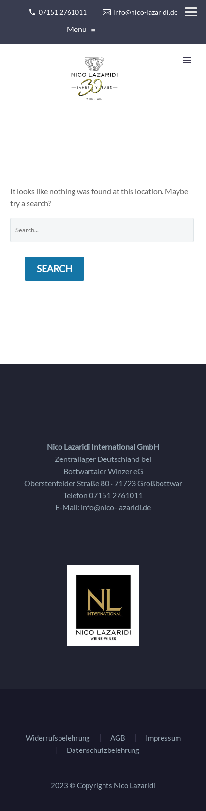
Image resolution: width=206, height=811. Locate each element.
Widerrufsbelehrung (58, 738)
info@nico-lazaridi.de (116, 507)
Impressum (163, 738)
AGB (117, 738)
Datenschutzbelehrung (103, 750)
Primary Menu (187, 60)
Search (54, 268)
